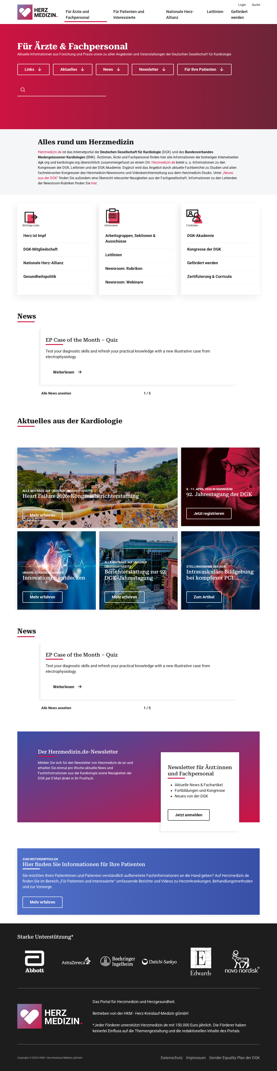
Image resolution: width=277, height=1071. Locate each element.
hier (94, 183)
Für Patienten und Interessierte (128, 14)
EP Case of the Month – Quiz (82, 340)
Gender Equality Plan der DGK (234, 1057)
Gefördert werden (239, 14)
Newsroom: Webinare (124, 282)
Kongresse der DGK (204, 249)
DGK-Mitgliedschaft (40, 249)
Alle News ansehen (56, 393)
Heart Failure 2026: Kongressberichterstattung (81, 496)
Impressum (196, 1057)
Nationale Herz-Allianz (180, 14)
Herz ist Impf (34, 235)
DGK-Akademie (200, 235)
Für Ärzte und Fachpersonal (77, 14)
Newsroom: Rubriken (123, 268)
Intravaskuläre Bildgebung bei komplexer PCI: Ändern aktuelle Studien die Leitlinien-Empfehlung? (220, 575)
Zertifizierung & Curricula (209, 276)
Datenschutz (172, 1057)
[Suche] (256, 5)
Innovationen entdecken (54, 578)
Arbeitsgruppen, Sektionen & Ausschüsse (130, 238)
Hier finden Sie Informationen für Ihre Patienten (84, 864)
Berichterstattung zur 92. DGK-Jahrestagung (136, 575)
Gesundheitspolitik (39, 276)
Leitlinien (215, 11)
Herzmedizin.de (49, 152)
